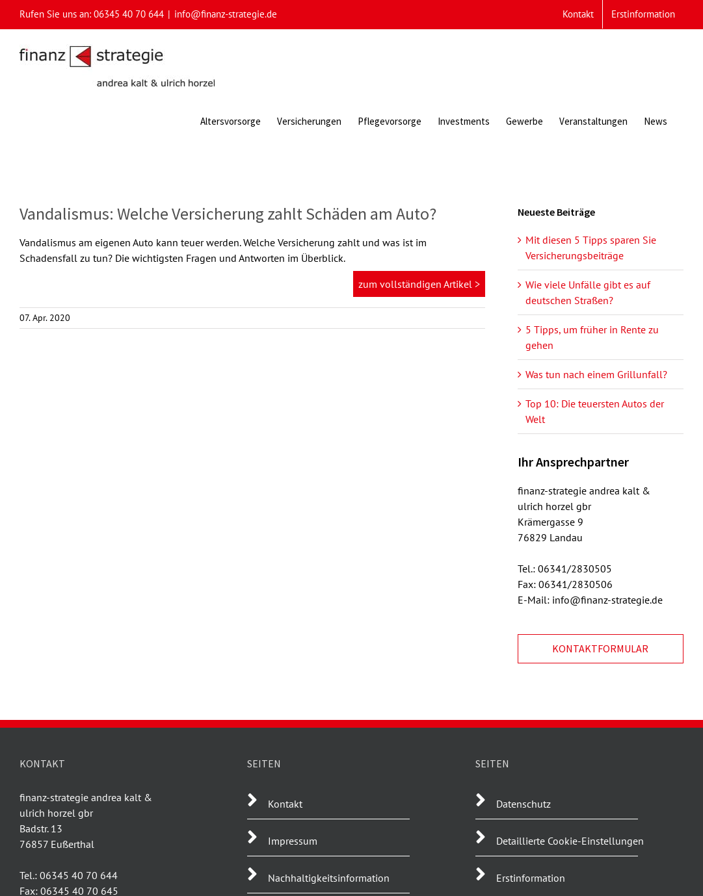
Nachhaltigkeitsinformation (329, 877)
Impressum (292, 840)
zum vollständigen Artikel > (419, 283)
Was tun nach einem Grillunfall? (596, 374)
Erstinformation (530, 877)
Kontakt (285, 803)
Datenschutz (523, 803)
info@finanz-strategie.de (225, 14)
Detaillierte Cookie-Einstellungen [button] (570, 840)
